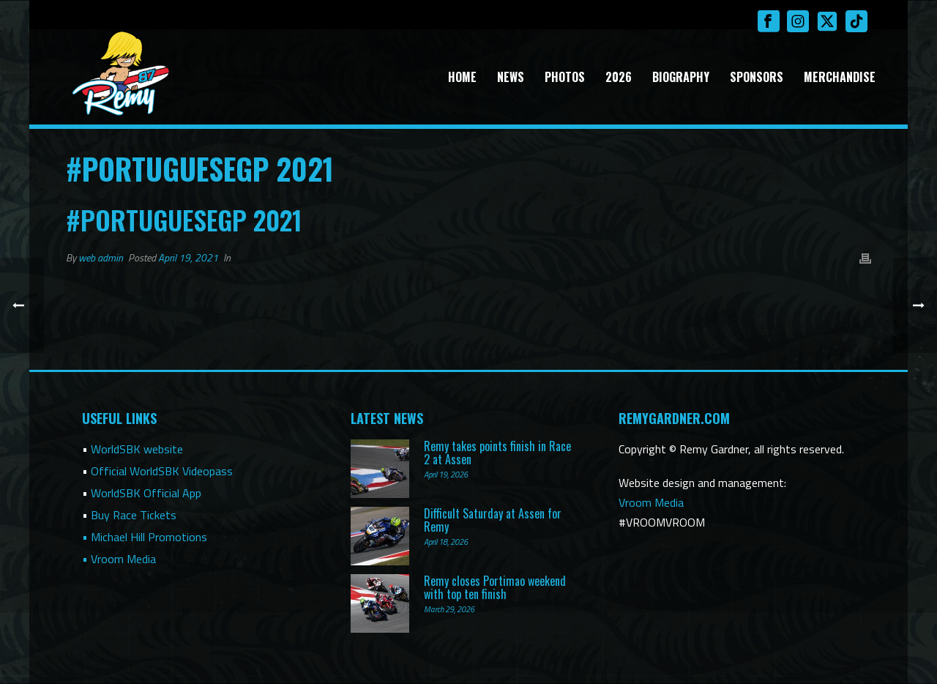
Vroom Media (651, 502)
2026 (618, 77)
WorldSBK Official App (146, 492)
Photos (565, 77)
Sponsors (756, 77)
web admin (100, 257)
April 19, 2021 (188, 257)
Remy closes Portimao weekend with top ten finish (495, 587)
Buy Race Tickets (133, 514)
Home (462, 77)
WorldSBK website (137, 449)
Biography (680, 77)
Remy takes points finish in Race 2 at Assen (497, 452)
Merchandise (840, 77)
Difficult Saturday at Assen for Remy (492, 520)
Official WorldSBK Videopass (162, 470)
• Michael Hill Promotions (144, 536)
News (510, 77)
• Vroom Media (119, 558)
